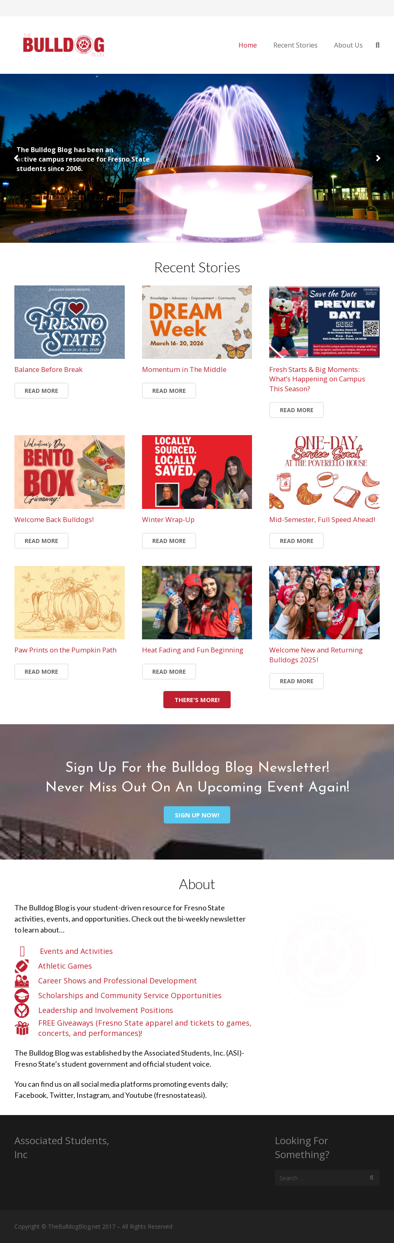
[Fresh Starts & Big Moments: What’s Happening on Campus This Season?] (324, 322)
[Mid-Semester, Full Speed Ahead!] (324, 472)
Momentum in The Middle (184, 369)
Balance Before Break (48, 369)
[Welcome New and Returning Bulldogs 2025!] (324, 602)
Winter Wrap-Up (168, 519)
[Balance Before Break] (69, 322)
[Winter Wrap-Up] (197, 472)
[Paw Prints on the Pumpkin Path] (69, 602)
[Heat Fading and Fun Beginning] (197, 602)
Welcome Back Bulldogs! (54, 519)
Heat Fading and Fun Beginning (192, 650)
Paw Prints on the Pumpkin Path (65, 650)
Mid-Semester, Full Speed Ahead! (322, 519)
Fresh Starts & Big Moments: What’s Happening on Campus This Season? (317, 379)
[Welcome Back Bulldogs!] (69, 472)
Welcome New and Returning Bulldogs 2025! (316, 654)
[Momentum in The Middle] (197, 322)
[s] (327, 1178)
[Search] (372, 1178)
